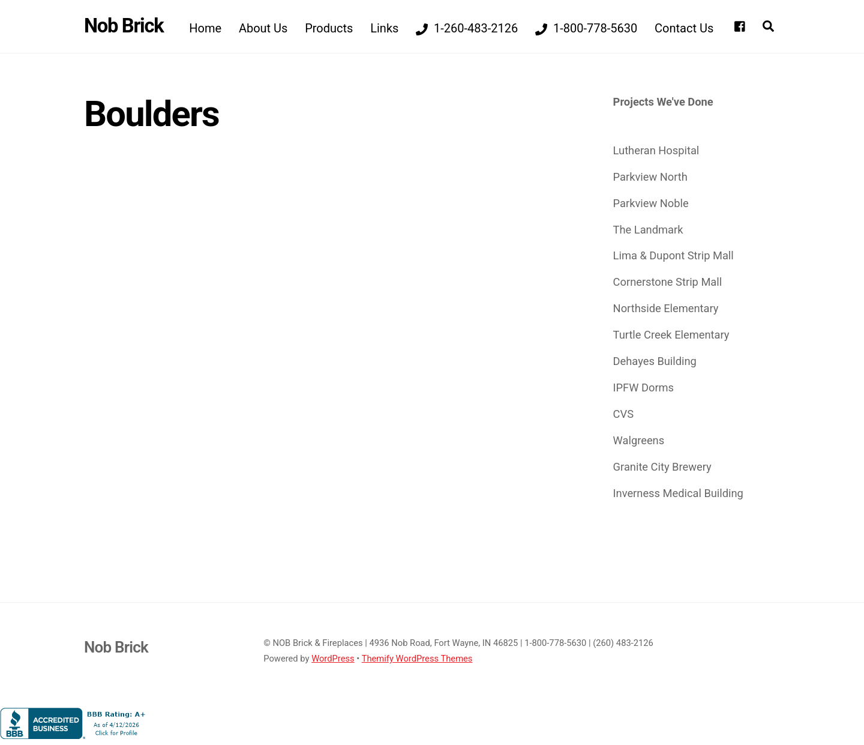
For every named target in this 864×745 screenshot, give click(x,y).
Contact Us (684, 28)
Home (205, 28)
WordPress (333, 658)
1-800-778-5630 (586, 28)
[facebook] (740, 25)
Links (384, 28)
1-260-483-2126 (467, 28)
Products (329, 28)
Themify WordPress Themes (417, 658)
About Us (263, 28)
